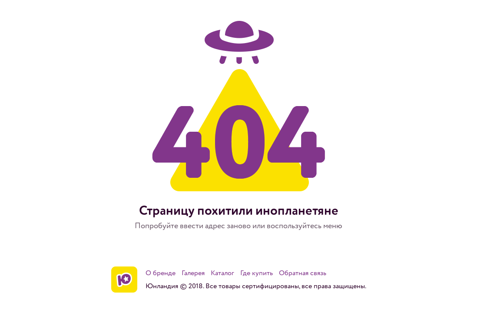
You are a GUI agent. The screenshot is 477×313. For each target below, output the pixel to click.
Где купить (256, 273)
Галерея (193, 273)
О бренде (161, 273)
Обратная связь (302, 273)
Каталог (222, 273)
